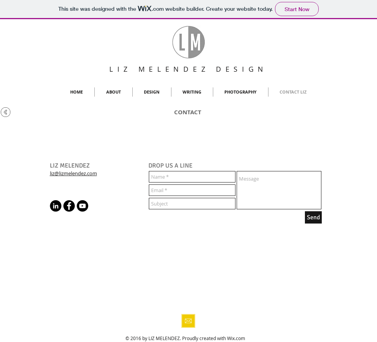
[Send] (313, 217)
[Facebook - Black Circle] (69, 206)
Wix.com (236, 338)
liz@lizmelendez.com (73, 173)
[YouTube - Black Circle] (82, 206)
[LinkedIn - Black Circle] (55, 206)
